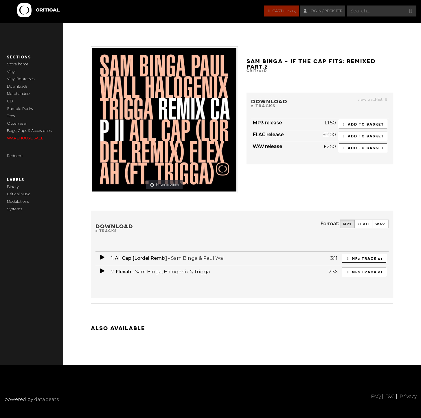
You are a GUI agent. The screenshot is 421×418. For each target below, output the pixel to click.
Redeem (15, 156)
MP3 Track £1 (364, 258)
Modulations (18, 201)
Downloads (17, 86)
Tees (11, 116)
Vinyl (11, 71)
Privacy (408, 396)
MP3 (347, 224)
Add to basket (363, 124)
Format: (329, 224)
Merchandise (18, 93)
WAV (380, 224)
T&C (390, 396)
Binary (13, 187)
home (23, 64)
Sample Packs (20, 108)
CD (10, 101)
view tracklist (373, 99)
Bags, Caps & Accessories (29, 130)
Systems (14, 209)
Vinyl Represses (20, 79)
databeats (46, 399)
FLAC (363, 224)
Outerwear (17, 123)
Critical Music (18, 194)
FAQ (376, 396)
